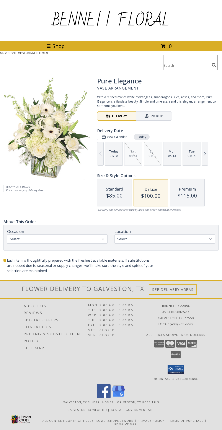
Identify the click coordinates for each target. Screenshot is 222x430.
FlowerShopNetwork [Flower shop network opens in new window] (114, 420)
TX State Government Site (133, 410)
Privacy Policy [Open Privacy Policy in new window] (151, 420)
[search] (214, 65)
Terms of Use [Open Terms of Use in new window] (125, 423)
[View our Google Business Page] (118, 397)
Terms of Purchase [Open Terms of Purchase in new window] (186, 420)
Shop (55, 46)
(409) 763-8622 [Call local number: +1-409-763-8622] (182, 324)
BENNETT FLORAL (111, 20)
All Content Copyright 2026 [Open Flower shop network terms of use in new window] (68, 420)
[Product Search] (186, 65)
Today (141, 137)
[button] (176, 369)
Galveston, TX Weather (87, 410)
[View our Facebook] (104, 397)
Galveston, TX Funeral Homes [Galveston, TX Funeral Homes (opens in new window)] (88, 402)
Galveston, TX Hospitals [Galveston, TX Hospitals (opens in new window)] (138, 402)
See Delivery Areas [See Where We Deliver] (173, 289)
